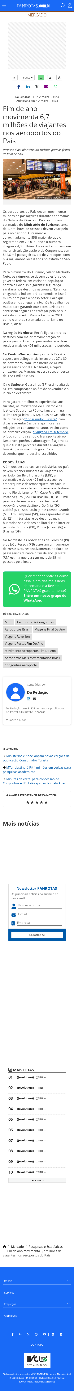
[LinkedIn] (28, 699)
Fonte (28, 77)
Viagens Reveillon (17, 636)
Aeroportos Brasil (17, 629)
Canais (8, 1281)
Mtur (8, 622)
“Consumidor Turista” (40, 419)
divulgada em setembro (50, 432)
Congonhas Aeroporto (21, 665)
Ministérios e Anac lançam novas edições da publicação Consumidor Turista (36, 758)
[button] (19, 87)
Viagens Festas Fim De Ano (24, 643)
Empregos (10, 1304)
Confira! (40, 712)
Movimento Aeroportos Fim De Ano (30, 651)
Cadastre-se (37, 935)
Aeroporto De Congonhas (35, 622)
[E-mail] (34, 699)
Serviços (9, 1292)
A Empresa (10, 1315)
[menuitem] (37, 1280)
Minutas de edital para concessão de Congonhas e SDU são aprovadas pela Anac (34, 781)
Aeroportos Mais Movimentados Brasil (32, 658)
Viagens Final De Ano (50, 629)
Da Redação (22, 97)
